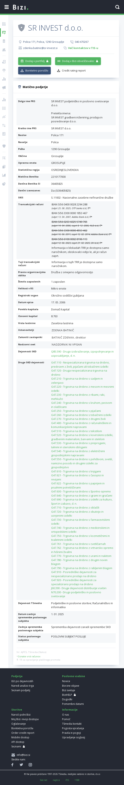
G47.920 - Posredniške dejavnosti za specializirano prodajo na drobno (73, 582)
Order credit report (22, 733)
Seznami (16, 746)
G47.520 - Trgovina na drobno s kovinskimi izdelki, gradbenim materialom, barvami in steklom (82, 437)
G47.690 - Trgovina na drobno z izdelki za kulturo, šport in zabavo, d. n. (81, 501)
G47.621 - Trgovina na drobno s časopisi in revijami (77, 477)
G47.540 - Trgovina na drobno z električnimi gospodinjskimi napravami (78, 453)
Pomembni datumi (73, 704)
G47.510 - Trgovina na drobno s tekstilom (76, 431)
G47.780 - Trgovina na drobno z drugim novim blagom (79, 562)
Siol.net (43, 780)
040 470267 (82, 42)
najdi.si (56, 780)
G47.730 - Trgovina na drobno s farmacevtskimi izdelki (80, 522)
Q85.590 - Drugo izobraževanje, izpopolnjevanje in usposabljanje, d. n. (82, 353)
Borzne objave (70, 685)
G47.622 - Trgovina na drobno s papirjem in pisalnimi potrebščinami (78, 485)
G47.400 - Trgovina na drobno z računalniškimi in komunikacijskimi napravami (81, 425)
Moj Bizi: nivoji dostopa (25, 719)
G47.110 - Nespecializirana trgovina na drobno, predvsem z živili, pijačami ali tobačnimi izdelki (80, 364)
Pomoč (66, 719)
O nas (65, 714)
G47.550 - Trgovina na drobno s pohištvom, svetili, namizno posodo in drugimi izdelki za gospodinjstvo (82, 463)
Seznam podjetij (20, 690)
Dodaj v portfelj (35, 61)
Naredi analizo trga (22, 685)
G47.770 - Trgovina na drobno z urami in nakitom (81, 556)
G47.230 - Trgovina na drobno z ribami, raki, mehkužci (78, 397)
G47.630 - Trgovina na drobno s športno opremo (81, 491)
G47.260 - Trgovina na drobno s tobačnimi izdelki (81, 415)
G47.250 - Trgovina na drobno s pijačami (76, 411)
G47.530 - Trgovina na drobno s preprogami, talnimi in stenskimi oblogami (78, 445)
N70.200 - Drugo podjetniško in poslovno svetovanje (76, 594)
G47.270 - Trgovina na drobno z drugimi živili (78, 419)
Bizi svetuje (68, 690)
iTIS (67, 780)
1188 (76, 780)
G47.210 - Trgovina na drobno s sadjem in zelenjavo (77, 381)
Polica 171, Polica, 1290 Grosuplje (43, 42)
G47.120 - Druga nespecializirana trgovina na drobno (79, 372)
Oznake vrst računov (29, 656)
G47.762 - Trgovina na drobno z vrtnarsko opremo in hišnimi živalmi (82, 550)
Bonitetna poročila (22, 728)
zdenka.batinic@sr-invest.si (40, 48)
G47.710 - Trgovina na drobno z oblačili (75, 507)
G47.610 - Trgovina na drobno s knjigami (76, 471)
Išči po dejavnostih (22, 681)
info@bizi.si (22, 755)
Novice (66, 681)
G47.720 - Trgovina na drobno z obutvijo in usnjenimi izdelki (77, 514)
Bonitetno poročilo (36, 70)
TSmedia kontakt (71, 723)
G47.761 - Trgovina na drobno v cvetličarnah (78, 544)
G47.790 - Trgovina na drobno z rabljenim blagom (81, 568)
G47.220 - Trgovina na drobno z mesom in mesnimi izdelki (82, 389)
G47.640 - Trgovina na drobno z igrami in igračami (81, 495)
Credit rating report (74, 70)
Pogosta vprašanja (73, 728)
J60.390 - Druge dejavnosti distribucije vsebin (78, 588)
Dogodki (67, 699)
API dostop (17, 742)
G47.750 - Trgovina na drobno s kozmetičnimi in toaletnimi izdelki (80, 538)
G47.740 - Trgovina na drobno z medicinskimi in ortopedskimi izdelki (80, 530)
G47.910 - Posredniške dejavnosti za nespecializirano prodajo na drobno (73, 574)
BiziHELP (67, 695)
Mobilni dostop (20, 737)
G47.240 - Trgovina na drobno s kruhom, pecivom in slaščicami (81, 405)
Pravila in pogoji (71, 733)
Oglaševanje (18, 723)
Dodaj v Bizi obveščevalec (78, 61)
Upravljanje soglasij (73, 737)
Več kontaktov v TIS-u (83, 48)
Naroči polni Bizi (21, 714)
